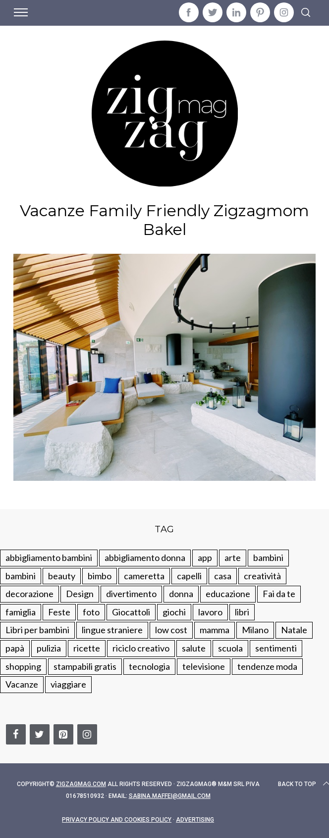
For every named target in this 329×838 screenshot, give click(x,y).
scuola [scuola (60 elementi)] (230, 648)
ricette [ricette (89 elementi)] (86, 648)
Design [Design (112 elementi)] (80, 593)
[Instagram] (87, 734)
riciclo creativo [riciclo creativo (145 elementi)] (140, 648)
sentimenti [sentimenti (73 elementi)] (276, 648)
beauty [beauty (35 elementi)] (61, 575)
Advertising (195, 819)
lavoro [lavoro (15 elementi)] (210, 611)
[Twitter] (40, 734)
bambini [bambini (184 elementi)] (20, 575)
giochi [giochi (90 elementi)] (174, 611)
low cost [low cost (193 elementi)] (171, 629)
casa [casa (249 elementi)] (222, 575)
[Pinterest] (63, 734)
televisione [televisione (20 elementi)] (203, 666)
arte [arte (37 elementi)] (232, 557)
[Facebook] (16, 734)
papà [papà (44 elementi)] (14, 648)
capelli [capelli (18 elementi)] (189, 575)
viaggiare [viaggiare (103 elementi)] (68, 684)
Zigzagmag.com (81, 784)
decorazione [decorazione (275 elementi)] (29, 593)
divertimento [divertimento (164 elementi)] (131, 593)
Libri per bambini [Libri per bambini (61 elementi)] (37, 629)
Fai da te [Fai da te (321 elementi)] (279, 593)
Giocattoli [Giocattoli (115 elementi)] (131, 611)
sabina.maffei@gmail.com (170, 795)
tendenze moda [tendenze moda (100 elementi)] (267, 666)
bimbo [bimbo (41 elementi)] (99, 575)
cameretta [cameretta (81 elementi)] (144, 575)
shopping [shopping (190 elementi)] (23, 666)
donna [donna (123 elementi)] (181, 593)
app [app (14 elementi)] (205, 557)
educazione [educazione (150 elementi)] (228, 593)
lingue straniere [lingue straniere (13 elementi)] (112, 629)
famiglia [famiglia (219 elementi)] (20, 611)
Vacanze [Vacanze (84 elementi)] (21, 684)
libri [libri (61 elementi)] (242, 611)
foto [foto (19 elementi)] (91, 611)
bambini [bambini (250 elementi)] (268, 557)
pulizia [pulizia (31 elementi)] (49, 648)
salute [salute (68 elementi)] (194, 648)
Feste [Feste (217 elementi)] (59, 611)
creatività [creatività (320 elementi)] (262, 575)
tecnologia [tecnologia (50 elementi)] (149, 666)
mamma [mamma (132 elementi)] (214, 629)
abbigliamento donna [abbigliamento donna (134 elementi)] (145, 557)
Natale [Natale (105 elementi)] (294, 629)
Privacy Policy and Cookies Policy (116, 819)
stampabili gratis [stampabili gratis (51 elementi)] (85, 666)
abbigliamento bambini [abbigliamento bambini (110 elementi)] (48, 557)
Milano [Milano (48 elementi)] (255, 629)
